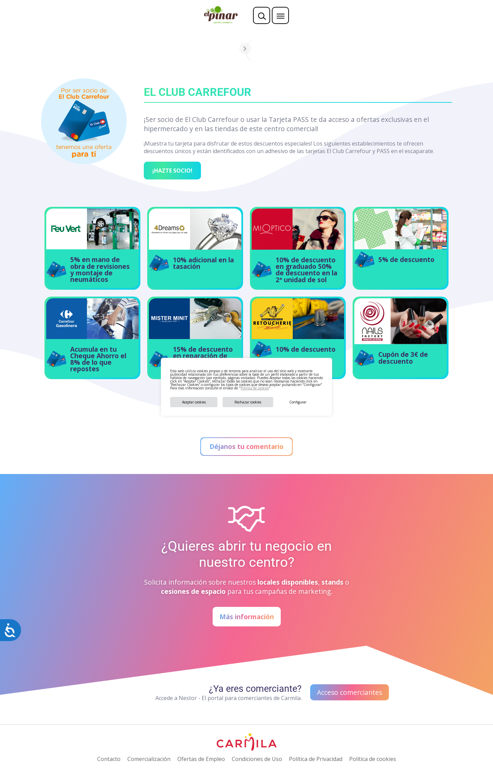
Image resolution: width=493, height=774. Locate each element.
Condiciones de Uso (257, 759)
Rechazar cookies (248, 402)
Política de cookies (255, 388)
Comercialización (148, 759)
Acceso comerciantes (349, 692)
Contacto (109, 759)
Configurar (297, 402)
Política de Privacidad (315, 759)
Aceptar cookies (194, 402)
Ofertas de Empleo (201, 759)
